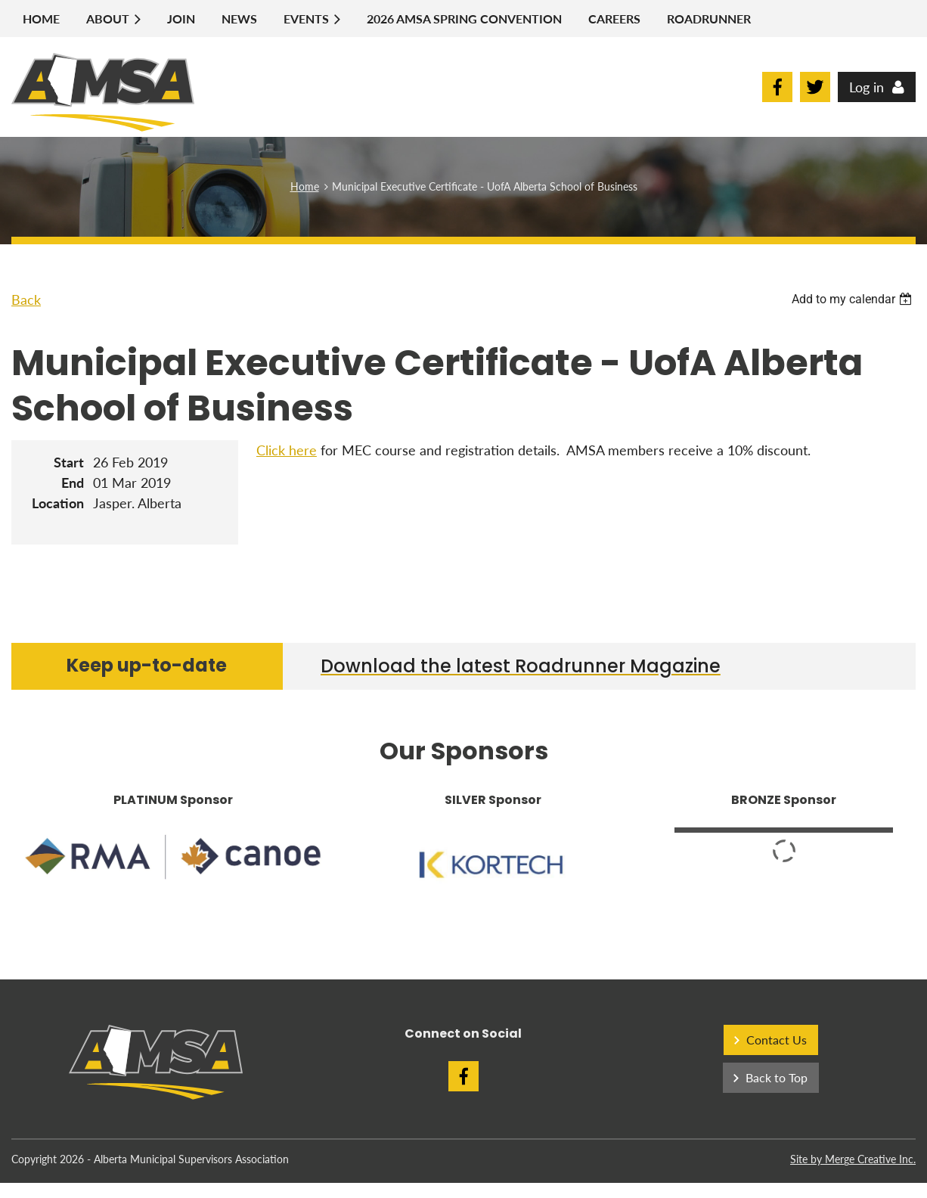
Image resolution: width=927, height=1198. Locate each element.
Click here (286, 450)
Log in (866, 87)
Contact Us (776, 1039)
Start (69, 462)
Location (58, 503)
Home (304, 186)
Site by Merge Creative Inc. (853, 1159)
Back (26, 299)
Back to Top (777, 1077)
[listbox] (854, 299)
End (72, 482)
